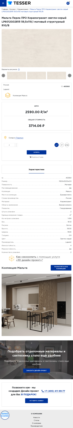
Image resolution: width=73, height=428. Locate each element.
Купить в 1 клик (36, 157)
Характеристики (36, 169)
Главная (5, 9)
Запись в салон (5, 415)
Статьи (36, 420)
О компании (36, 423)
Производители (37, 426)
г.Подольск (19, 138)
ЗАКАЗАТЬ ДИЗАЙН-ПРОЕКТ (36, 370)
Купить (36, 152)
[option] (36, 48)
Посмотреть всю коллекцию (61, 267)
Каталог (12, 9)
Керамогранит (23, 9)
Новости (36, 417)
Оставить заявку (36, 400)
